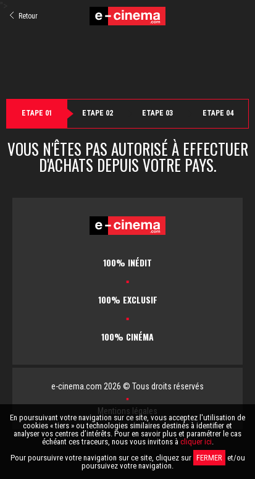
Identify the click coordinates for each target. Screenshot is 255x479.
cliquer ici (196, 441)
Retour (24, 16)
